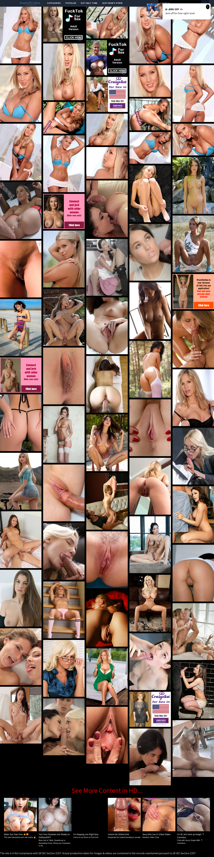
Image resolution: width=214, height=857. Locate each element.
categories (54, 3)
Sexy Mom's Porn (112, 3)
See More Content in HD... (107, 790)
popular (71, 3)
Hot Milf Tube (89, 3)
